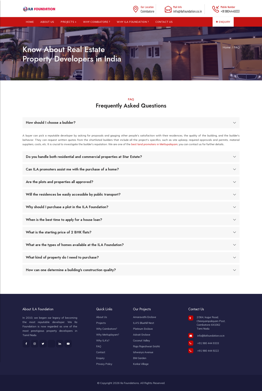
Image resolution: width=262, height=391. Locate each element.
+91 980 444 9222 (203, 350)
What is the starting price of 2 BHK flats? (58, 232)
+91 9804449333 (230, 11)
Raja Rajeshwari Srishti (146, 346)
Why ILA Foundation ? (133, 23)
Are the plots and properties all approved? (59, 181)
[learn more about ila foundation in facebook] (26, 343)
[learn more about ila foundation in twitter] (51, 343)
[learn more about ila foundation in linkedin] (59, 343)
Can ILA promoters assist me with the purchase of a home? (72, 169)
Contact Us (164, 23)
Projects (101, 323)
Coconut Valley (141, 340)
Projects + (68, 23)
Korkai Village (141, 364)
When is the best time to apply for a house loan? (64, 219)
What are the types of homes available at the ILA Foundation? (75, 244)
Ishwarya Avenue (143, 352)
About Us (47, 23)
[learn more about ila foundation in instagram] (34, 343)
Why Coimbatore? (106, 328)
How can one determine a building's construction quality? (71, 269)
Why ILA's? (102, 340)
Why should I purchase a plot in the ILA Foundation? (67, 206)
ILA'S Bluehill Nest (143, 323)
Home (30, 23)
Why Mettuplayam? (107, 334)
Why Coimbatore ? (96, 23)
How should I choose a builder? (51, 122)
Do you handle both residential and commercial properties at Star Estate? (84, 156)
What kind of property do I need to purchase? (62, 257)
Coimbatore (147, 11)
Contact (100, 352)
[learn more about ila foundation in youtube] (68, 343)
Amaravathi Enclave (144, 317)
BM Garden (139, 358)
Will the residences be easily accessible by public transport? (73, 194)
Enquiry (223, 23)
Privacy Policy (104, 364)
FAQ (98, 346)
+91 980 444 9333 (203, 343)
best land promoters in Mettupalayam (154, 144)
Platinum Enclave (143, 328)
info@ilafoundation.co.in (187, 11)
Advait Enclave (141, 334)
